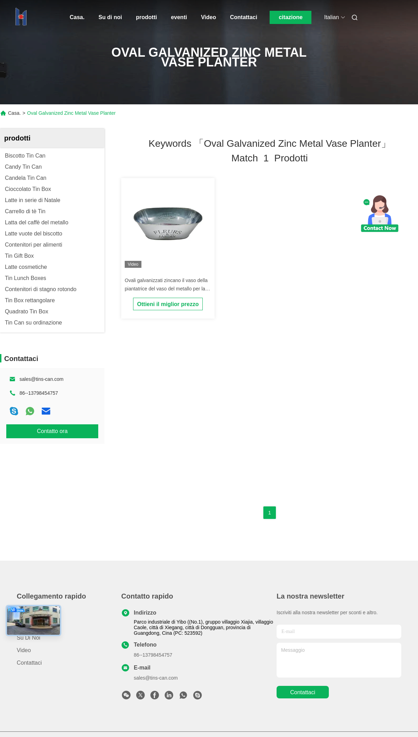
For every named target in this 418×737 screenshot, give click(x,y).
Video (208, 17)
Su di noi (110, 17)
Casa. (77, 17)
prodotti (146, 17)
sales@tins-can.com (41, 379)
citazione (290, 17)
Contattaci (243, 17)
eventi (179, 17)
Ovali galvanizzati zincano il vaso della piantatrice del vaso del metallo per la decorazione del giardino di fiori (166, 289)
